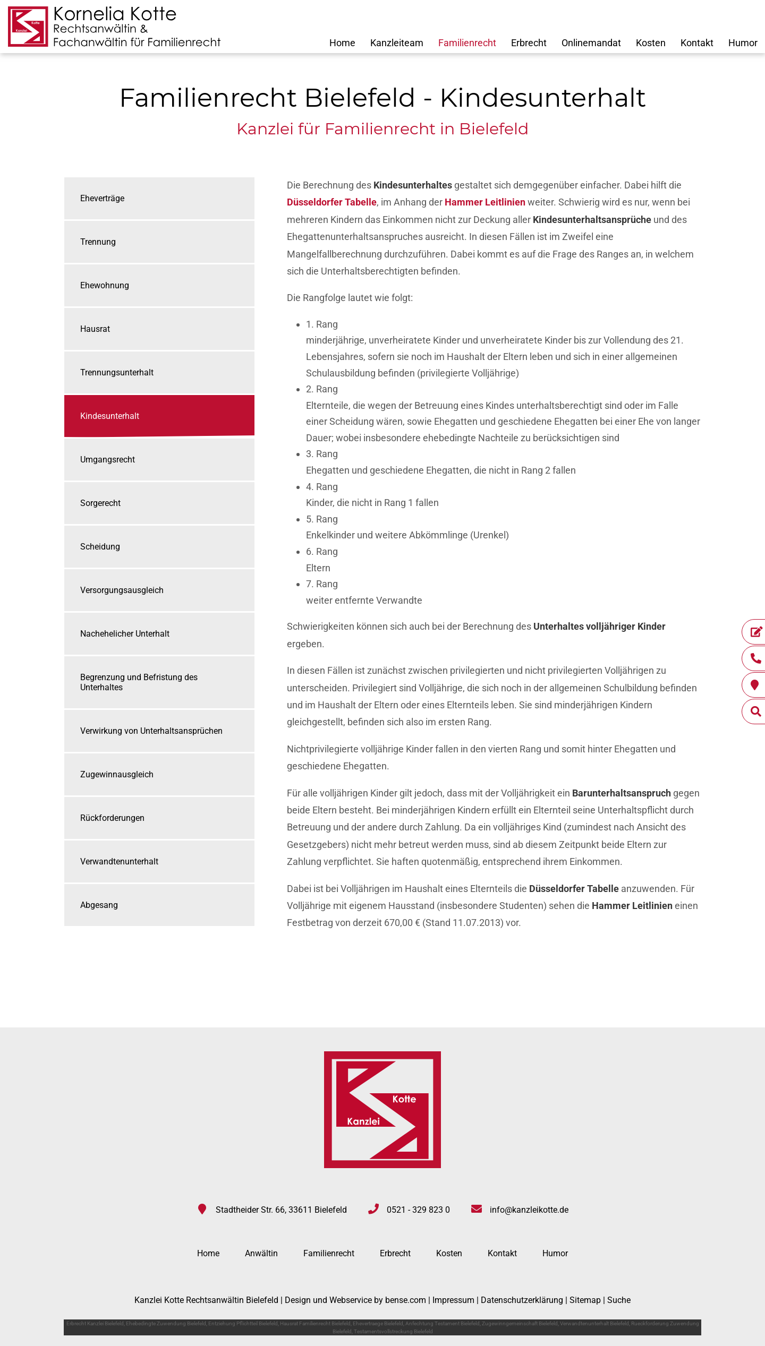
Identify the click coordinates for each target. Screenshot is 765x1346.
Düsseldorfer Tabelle (332, 202)
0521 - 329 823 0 (418, 1210)
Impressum (453, 1300)
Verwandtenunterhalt (119, 861)
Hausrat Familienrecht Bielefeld (315, 1323)
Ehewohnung (104, 285)
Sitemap (585, 1300)
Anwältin (261, 1253)
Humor (743, 42)
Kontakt (697, 42)
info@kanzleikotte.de (529, 1210)
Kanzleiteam (396, 42)
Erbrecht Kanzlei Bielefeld (95, 1323)
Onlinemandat (591, 42)
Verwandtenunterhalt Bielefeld (594, 1323)
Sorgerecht (100, 503)
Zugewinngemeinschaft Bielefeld (520, 1323)
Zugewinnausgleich (117, 774)
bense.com (405, 1300)
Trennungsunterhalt (117, 372)
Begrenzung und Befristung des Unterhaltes (139, 682)
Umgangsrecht (107, 460)
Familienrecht (467, 42)
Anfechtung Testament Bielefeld (442, 1323)
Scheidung (100, 547)
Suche (619, 1300)
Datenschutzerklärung (522, 1300)
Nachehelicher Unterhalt (124, 634)
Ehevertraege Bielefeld (378, 1323)
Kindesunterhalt (109, 416)
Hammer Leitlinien (485, 202)
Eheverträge (102, 198)
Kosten (651, 42)
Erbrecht (529, 42)
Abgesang (99, 905)
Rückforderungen (112, 818)
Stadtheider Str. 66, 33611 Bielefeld (281, 1210)
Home (342, 42)
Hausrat (95, 329)
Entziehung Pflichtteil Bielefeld (243, 1323)
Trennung (98, 242)
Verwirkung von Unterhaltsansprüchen (151, 731)
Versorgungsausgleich (122, 590)
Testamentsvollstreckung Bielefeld (393, 1331)
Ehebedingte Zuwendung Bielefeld (166, 1323)
